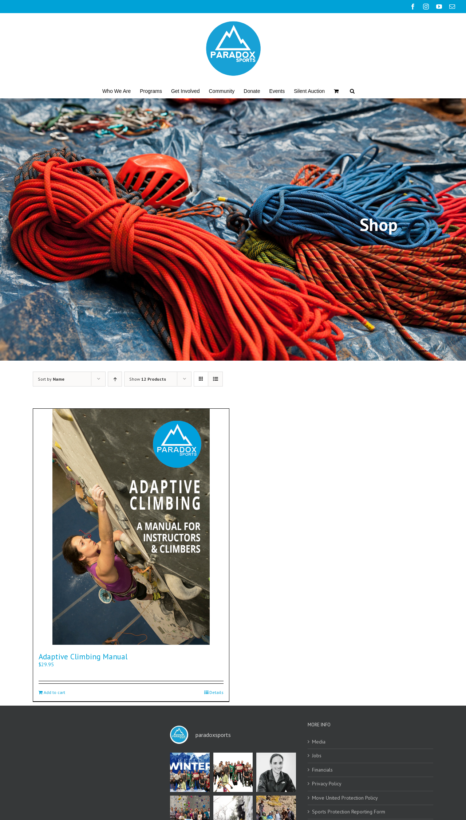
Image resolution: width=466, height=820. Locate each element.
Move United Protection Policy (345, 798)
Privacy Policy (326, 784)
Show (147, 379)
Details (216, 692)
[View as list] (215, 379)
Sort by (51, 379)
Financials (322, 770)
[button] (352, 90)
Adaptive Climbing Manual (83, 657)
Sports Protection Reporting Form (348, 812)
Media (318, 742)
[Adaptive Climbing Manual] (131, 527)
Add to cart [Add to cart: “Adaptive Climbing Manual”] (54, 692)
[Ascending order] (115, 379)
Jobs (316, 756)
